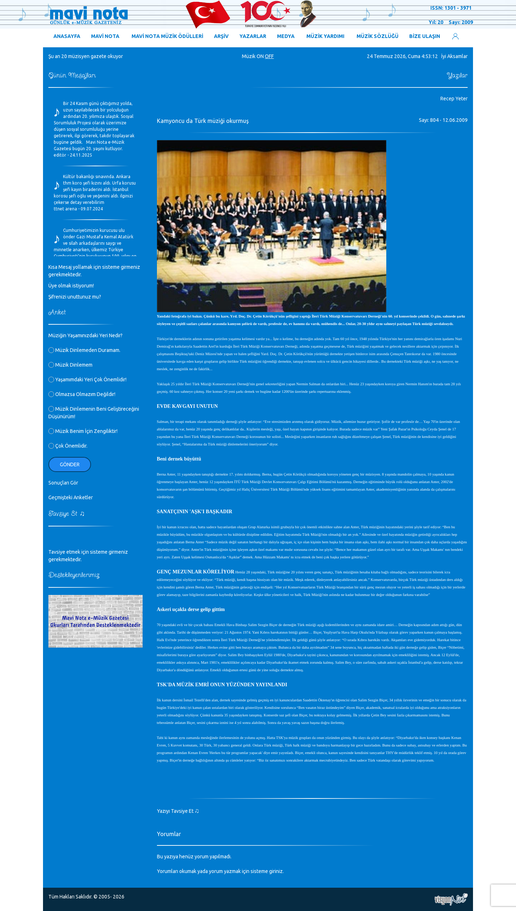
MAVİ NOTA (105, 36)
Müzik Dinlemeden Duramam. (84, 350)
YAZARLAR (252, 36)
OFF (269, 56)
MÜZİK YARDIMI (325, 36)
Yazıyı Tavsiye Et (178, 811)
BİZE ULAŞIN (424, 36)
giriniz (276, 871)
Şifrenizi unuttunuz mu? (74, 297)
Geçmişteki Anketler (70, 497)
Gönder (70, 464)
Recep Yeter (454, 98)
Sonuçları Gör (63, 483)
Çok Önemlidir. (67, 446)
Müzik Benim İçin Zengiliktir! (83, 431)
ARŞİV (221, 36)
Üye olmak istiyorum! (71, 285)
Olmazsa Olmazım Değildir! (81, 394)
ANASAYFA (66, 36)
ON (260, 56)
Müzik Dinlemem (70, 365)
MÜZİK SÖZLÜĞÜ (377, 36)
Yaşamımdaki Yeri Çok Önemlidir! (87, 379)
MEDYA (286, 36)
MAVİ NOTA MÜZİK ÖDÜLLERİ (167, 36)
